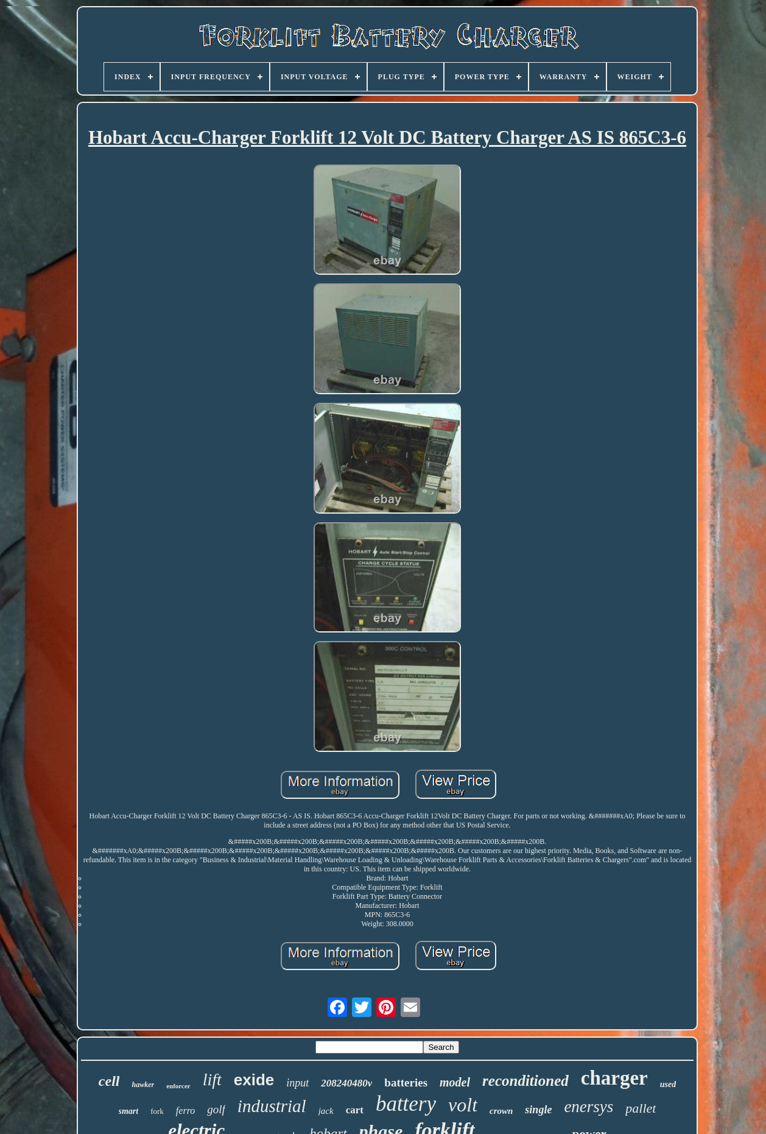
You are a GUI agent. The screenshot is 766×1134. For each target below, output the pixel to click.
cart (355, 1110)
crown (501, 1111)
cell (109, 1081)
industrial (271, 1106)
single (538, 1110)
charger (614, 1078)
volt (462, 1105)
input (297, 1083)
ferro (185, 1110)
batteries (405, 1082)
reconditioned (525, 1080)
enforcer (178, 1086)
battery (406, 1104)
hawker (143, 1084)
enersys (588, 1106)
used (668, 1084)
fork (157, 1111)
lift (212, 1079)
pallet (640, 1108)
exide (254, 1080)
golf (216, 1109)
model (455, 1082)
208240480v (346, 1083)
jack (326, 1111)
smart (129, 1111)
